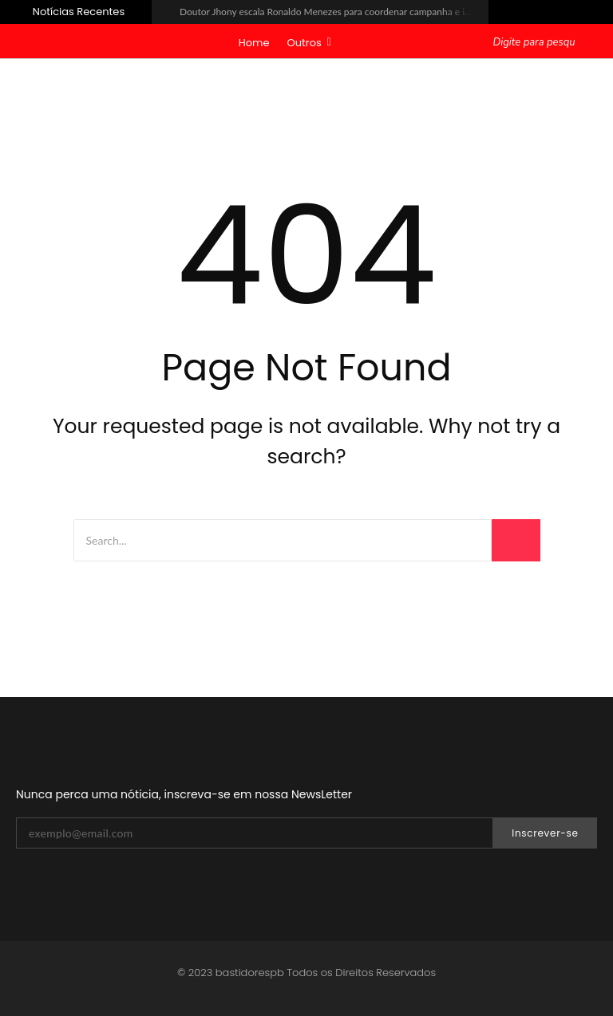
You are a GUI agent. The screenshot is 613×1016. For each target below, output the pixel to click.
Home (254, 42)
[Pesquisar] (536, 43)
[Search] (282, 540)
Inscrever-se (545, 833)
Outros (308, 42)
